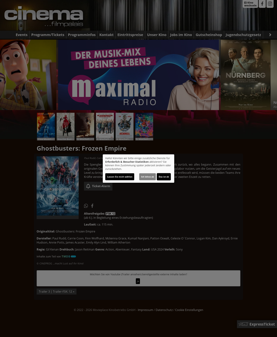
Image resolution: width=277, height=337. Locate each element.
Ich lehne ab (147, 176)
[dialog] (138, 168)
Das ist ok (164, 176)
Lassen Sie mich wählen (119, 176)
